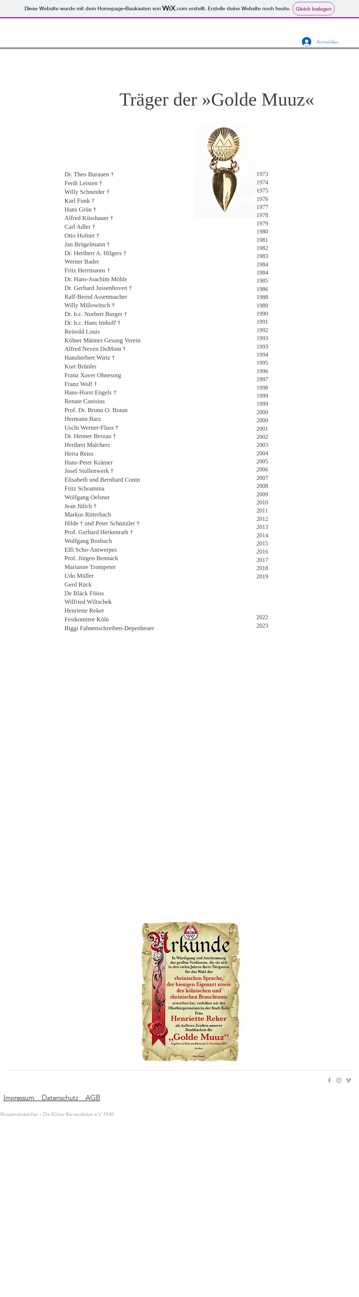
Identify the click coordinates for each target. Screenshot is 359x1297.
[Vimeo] (348, 1080)
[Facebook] (329, 1080)
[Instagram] (339, 1080)
